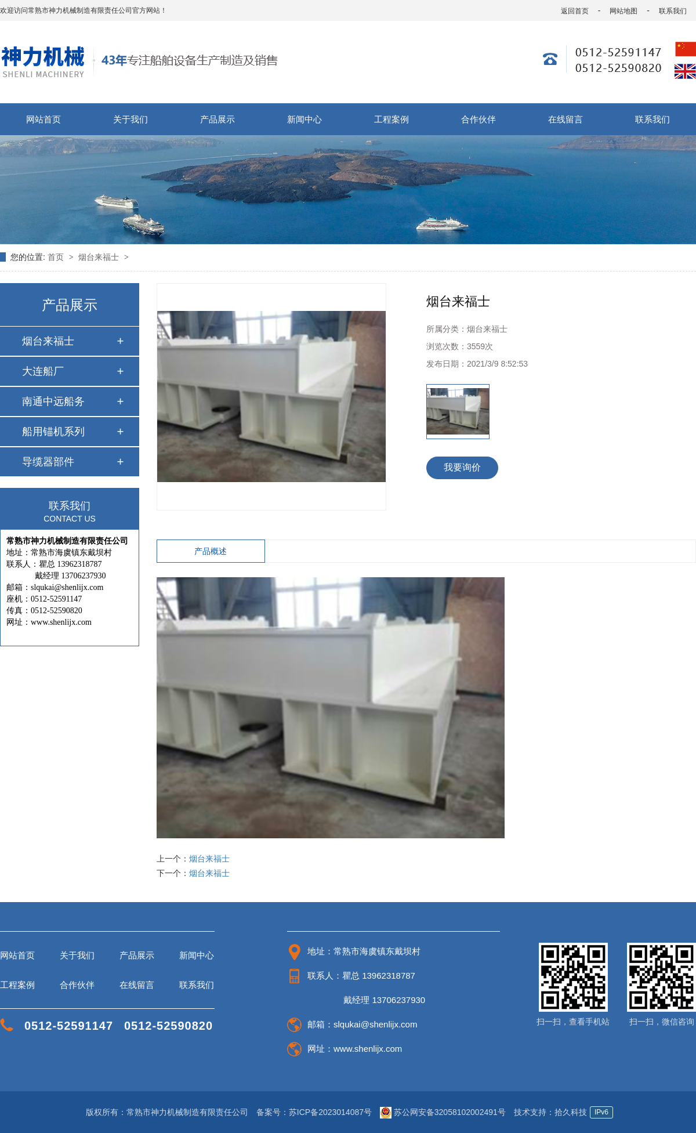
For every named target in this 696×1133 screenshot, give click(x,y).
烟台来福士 (99, 257)
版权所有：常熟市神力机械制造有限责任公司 (167, 1112)
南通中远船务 (53, 401)
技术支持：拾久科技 (550, 1112)
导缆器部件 (48, 462)
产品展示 (217, 119)
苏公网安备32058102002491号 (444, 1112)
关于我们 (130, 119)
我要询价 (462, 467)
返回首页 (575, 11)
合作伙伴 (478, 119)
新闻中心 (304, 119)
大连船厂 (43, 371)
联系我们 (673, 11)
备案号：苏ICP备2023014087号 (314, 1112)
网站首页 (43, 119)
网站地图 (623, 11)
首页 (57, 257)
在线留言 (565, 119)
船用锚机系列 (53, 431)
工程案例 (391, 119)
